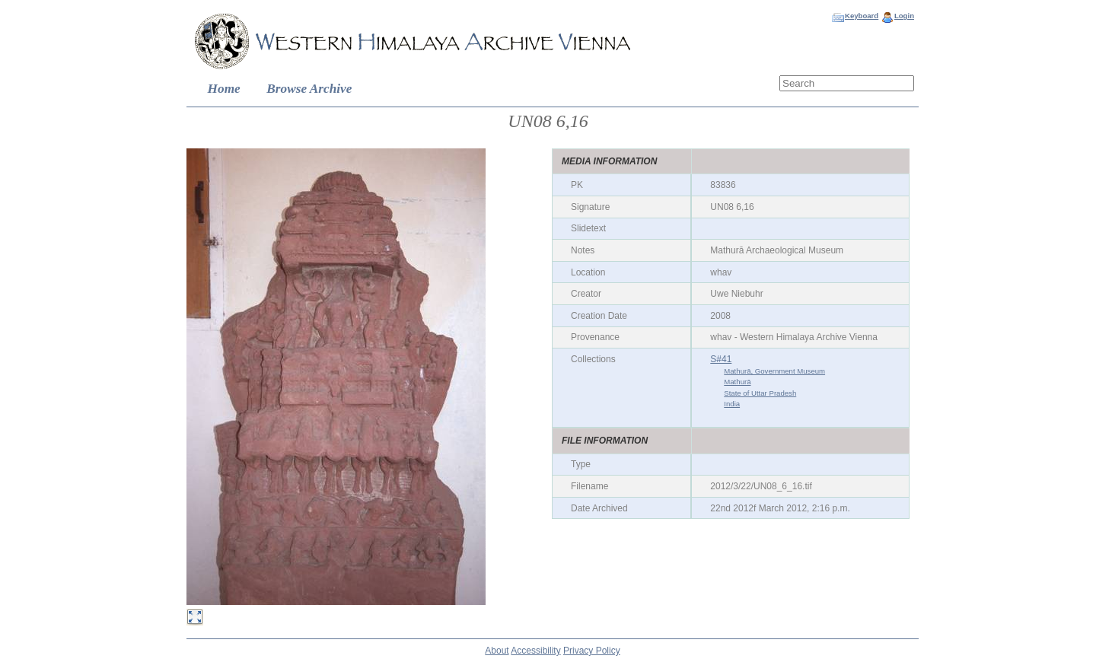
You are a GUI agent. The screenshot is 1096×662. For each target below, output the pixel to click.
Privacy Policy (591, 650)
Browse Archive (309, 88)
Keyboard (861, 15)
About (496, 650)
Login (904, 15)
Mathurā (737, 381)
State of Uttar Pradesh (760, 393)
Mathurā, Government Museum (774, 371)
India (732, 403)
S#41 (720, 359)
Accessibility (535, 650)
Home (224, 88)
